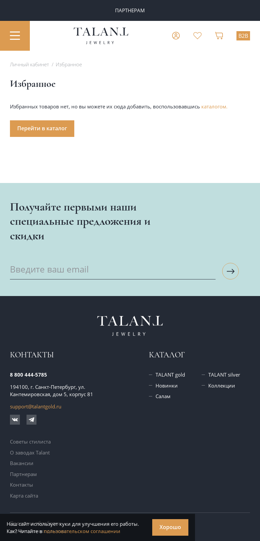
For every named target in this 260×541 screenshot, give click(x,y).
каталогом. (214, 106)
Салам (163, 396)
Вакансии (21, 463)
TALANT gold (170, 374)
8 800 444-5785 (28, 374)
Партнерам (23, 474)
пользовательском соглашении (82, 531)
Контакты (21, 484)
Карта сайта (24, 495)
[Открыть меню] (15, 36)
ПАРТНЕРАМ (130, 10)
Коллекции (221, 385)
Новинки (167, 385)
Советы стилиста (30, 441)
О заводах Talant (30, 452)
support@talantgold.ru (35, 406)
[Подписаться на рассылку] (230, 271)
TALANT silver (224, 374)
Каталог (167, 355)
